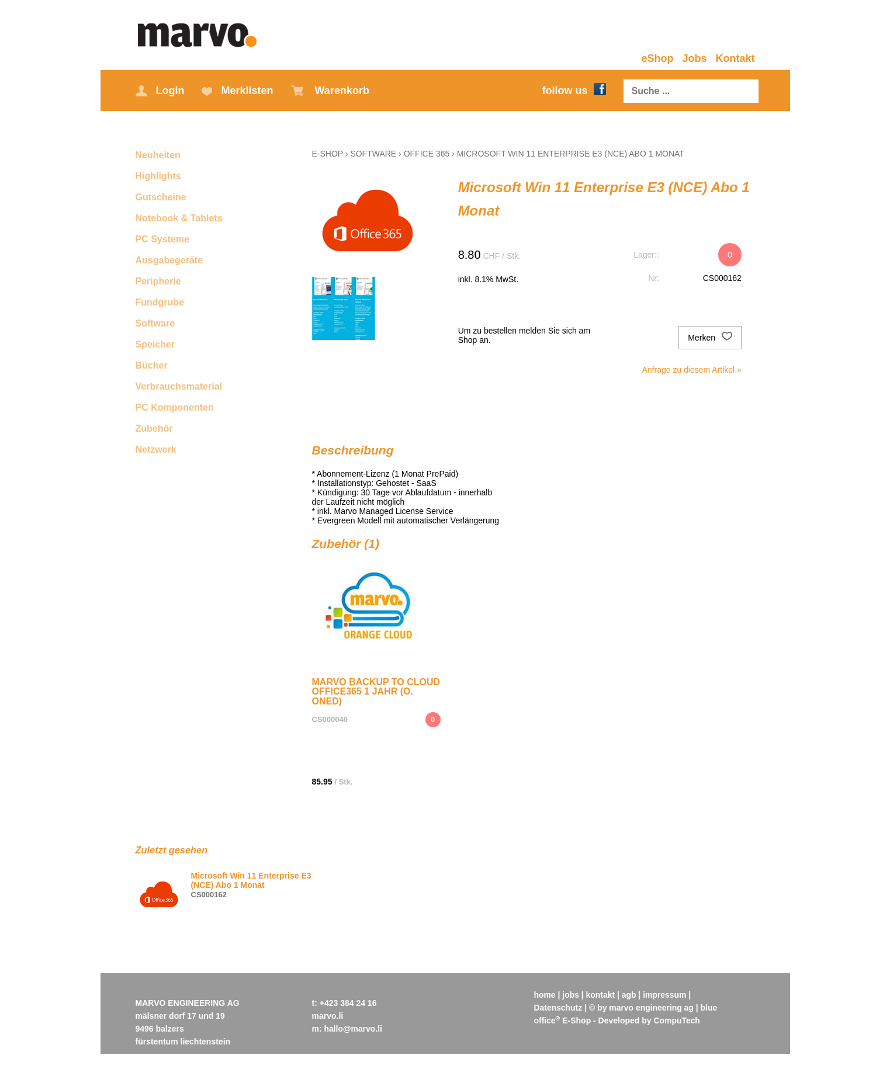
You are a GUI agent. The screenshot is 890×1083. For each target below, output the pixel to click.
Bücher (152, 365)
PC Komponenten (175, 407)
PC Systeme (163, 239)
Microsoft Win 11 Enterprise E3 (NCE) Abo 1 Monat (570, 153)
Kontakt (735, 58)
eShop (657, 58)
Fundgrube (160, 302)
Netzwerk (156, 449)
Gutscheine (161, 197)
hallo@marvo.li (353, 1028)
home (545, 994)
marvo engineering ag (652, 1007)
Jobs (694, 58)
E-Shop (327, 153)
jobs (571, 994)
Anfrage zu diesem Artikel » (691, 369)
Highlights (158, 176)
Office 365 (427, 153)
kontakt (600, 994)
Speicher (155, 344)
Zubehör (154, 428)
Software (155, 323)
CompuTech (677, 1020)
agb (629, 994)
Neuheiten (158, 155)
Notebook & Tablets (179, 218)
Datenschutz (558, 1007)
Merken (710, 338)
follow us (574, 90)
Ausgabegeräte (169, 260)
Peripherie (158, 281)
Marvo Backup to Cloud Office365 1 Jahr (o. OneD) (376, 691)
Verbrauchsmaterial (179, 386)
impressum (665, 994)
